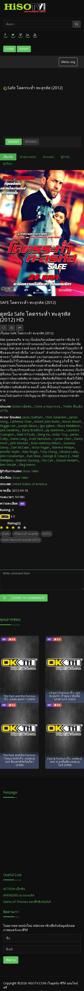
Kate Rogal (29, 452)
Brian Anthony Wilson (46, 443)
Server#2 (31, 142)
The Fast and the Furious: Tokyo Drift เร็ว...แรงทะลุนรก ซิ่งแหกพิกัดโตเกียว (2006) (19, 760)
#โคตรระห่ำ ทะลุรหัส (25, 534)
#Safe (5, 534)
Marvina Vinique (63, 447)
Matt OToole (26, 434)
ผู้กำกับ (65, 157)
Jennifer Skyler (10, 452)
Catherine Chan (20, 421)
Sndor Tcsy (60, 434)
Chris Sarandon (56, 417)
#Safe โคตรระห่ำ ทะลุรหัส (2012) (20, 540)
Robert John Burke (47, 421)
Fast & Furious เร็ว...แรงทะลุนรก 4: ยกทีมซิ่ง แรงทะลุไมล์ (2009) (64, 762)
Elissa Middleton (68, 426)
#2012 (46, 534)
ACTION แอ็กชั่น (14, 889)
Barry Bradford (32, 430)
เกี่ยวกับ (8, 157)
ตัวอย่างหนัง (28, 157)
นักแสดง (48, 157)
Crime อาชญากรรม (47, 406)
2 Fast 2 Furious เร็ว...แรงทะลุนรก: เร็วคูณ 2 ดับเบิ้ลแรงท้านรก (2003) (64, 696)
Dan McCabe (20, 447)
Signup (23, 49)
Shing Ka (43, 434)
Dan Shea (33, 456)
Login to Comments (22, 598)
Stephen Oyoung (27, 460)
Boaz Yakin (31, 471)
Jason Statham (32, 417)
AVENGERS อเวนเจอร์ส (18, 895)
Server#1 (13, 142)
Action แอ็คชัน (22, 406)
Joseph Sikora (27, 426)
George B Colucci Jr (56, 456)
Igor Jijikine (47, 426)
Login (10, 49)
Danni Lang (18, 439)
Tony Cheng (48, 452)
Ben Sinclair (8, 465)
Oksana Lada (68, 452)
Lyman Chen (62, 439)
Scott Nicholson (40, 439)
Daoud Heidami (67, 460)
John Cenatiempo (12, 456)
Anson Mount (71, 421)
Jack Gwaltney (9, 430)
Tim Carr (47, 460)
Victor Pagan (40, 447)
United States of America (29, 484)
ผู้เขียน (7, 163)
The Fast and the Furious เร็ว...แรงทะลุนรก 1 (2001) (19, 697)
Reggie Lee (8, 426)
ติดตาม (11, 960)
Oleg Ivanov (27, 465)
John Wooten (19, 443)
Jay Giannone (54, 430)
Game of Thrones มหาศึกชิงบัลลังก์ (27, 902)
